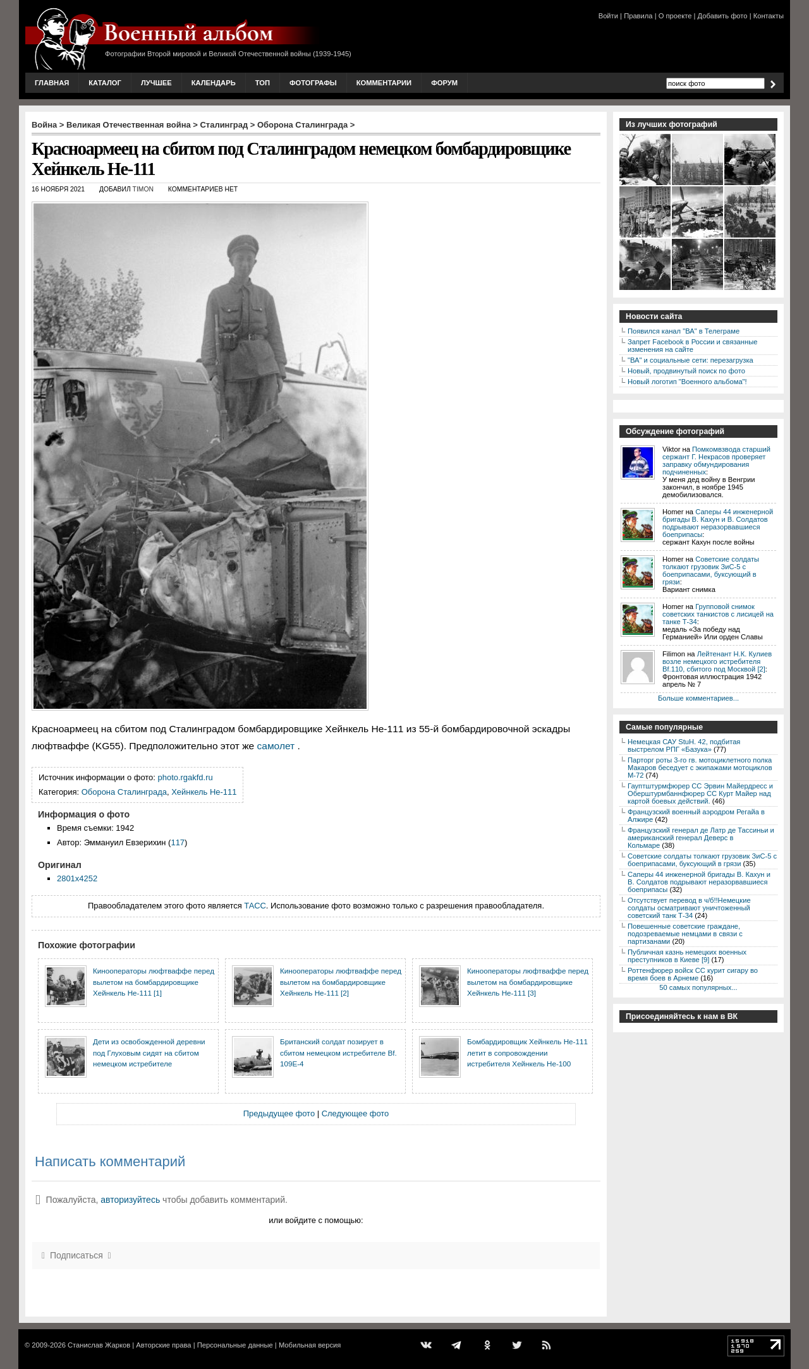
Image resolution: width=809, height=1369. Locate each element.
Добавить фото (723, 16)
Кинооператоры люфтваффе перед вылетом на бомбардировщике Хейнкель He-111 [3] (527, 982)
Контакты (768, 16)
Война (44, 125)
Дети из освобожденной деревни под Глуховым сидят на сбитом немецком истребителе (149, 1052)
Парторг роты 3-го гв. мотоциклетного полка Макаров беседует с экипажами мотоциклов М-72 (700, 767)
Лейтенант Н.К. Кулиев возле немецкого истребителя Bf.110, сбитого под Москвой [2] (717, 661)
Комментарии (383, 83)
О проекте (675, 16)
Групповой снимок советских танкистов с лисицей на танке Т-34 (718, 614)
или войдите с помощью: (316, 1220)
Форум (444, 83)
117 (178, 842)
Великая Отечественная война (128, 125)
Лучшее (156, 83)
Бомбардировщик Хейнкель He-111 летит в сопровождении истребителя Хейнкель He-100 (527, 1052)
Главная (52, 83)
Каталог (104, 83)
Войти (608, 16)
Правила (638, 16)
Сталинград (224, 125)
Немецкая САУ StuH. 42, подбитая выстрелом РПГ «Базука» (684, 745)
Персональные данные (235, 1345)
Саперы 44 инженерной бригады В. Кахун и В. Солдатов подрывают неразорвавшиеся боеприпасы (717, 523)
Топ (262, 83)
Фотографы (313, 83)
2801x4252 (77, 878)
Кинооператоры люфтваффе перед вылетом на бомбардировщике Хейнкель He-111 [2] (340, 982)
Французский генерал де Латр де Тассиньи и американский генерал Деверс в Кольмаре (701, 837)
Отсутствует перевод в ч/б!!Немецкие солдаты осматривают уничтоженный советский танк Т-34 (689, 907)
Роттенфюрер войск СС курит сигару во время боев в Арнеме (693, 974)
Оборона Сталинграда (302, 125)
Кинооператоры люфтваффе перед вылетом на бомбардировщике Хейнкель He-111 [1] (153, 982)
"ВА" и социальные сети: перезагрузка (690, 360)
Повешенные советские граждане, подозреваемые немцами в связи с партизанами (685, 933)
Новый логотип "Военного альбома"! (687, 381)
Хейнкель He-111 (203, 792)
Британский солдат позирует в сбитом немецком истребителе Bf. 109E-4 (338, 1052)
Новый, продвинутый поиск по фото (686, 371)
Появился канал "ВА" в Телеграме (683, 331)
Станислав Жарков (99, 1345)
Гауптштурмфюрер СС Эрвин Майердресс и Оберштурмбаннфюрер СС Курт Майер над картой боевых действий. (700, 793)
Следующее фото (355, 1113)
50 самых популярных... (698, 987)
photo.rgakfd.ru (185, 777)
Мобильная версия (310, 1345)
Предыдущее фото (279, 1113)
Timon (143, 189)
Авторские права (163, 1345)
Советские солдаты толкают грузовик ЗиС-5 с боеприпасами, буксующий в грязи (710, 570)
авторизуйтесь (130, 1200)
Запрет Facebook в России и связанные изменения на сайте (692, 345)
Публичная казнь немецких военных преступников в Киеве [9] (687, 955)
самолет (276, 745)
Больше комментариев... (698, 698)
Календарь (214, 83)
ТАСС (255, 905)
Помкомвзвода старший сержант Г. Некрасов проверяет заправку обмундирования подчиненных (716, 460)
